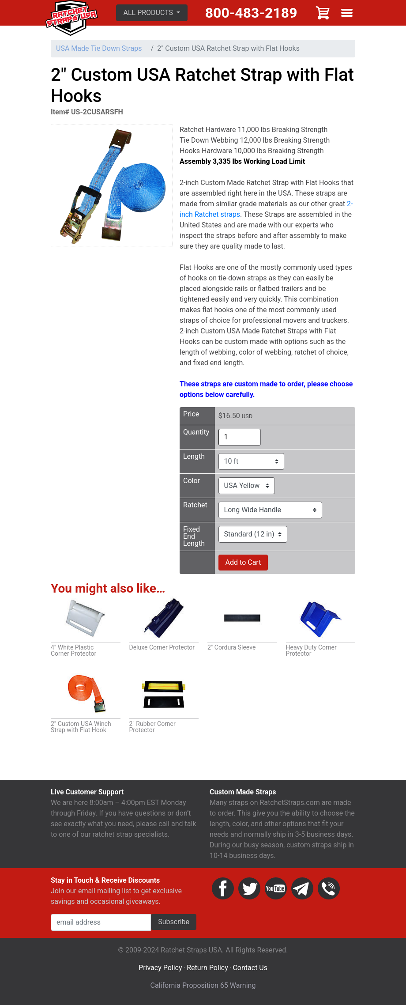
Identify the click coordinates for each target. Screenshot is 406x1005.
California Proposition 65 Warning (203, 985)
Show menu (346, 12)
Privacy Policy (160, 967)
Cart (323, 12)
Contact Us (250, 967)
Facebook (223, 888)
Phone (329, 888)
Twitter (249, 888)
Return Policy (207, 967)
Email (302, 888)
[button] (152, 12)
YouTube (276, 888)
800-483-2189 (251, 12)
